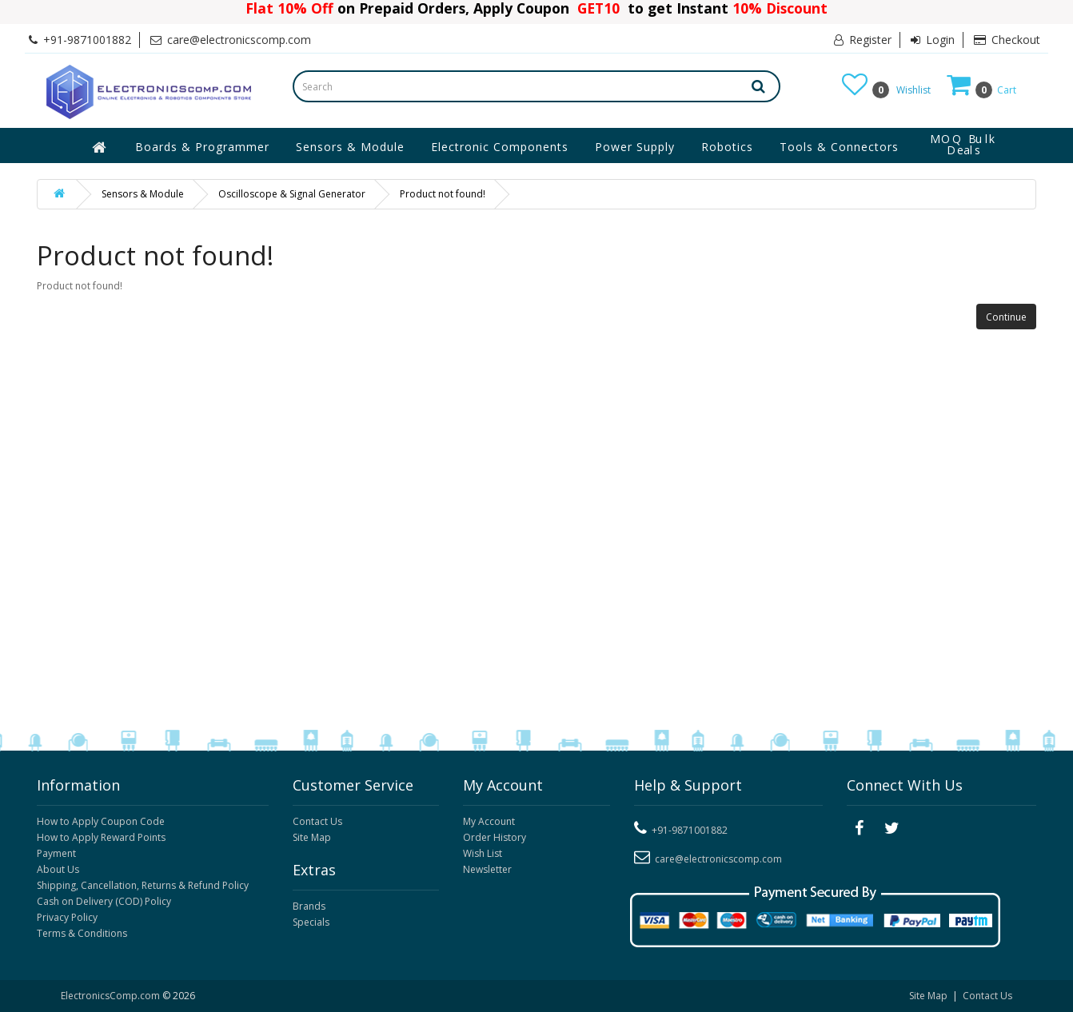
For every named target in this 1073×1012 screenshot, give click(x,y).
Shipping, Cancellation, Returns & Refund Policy (143, 885)
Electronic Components (499, 146)
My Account (489, 821)
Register (863, 39)
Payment (56, 853)
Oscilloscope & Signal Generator (291, 194)
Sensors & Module (350, 146)
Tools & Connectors (839, 146)
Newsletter (487, 869)
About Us (58, 869)
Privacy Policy (67, 917)
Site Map (312, 837)
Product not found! (442, 194)
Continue (1006, 317)
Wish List (482, 853)
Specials (311, 922)
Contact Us (317, 821)
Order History (494, 837)
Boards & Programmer (202, 146)
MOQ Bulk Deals (963, 144)
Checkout (1007, 39)
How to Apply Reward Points (101, 837)
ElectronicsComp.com (111, 995)
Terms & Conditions (82, 933)
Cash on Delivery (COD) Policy (104, 901)
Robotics (727, 146)
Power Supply (635, 146)
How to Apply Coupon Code (101, 821)
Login (933, 39)
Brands (309, 906)
